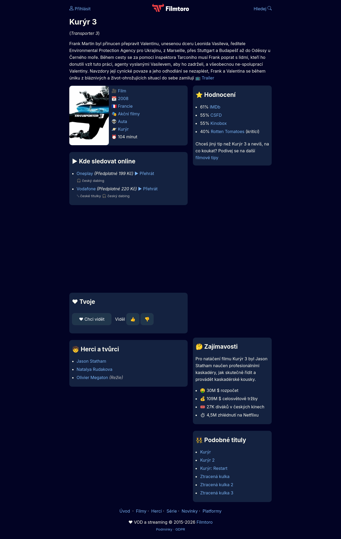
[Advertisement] (128, 249)
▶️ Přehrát (144, 173)
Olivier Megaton (92, 377)
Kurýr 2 (207, 460)
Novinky (190, 511)
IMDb (215, 107)
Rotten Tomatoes (227, 131)
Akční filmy (129, 113)
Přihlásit (80, 8)
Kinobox (219, 123)
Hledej (263, 8)
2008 (123, 98)
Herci (156, 511)
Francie (125, 106)
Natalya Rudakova (95, 369)
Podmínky (164, 529)
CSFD (216, 115)
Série (172, 511)
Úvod (125, 511)
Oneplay (85, 173)
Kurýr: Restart (213, 468)
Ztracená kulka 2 (216, 484)
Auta (122, 121)
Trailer (208, 78)
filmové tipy (207, 157)
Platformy (212, 511)
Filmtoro (205, 522)
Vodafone (86, 188)
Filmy (141, 511)
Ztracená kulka (215, 476)
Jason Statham (91, 361)
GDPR (180, 529)
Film (122, 90)
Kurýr (123, 129)
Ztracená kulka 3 (216, 492)
